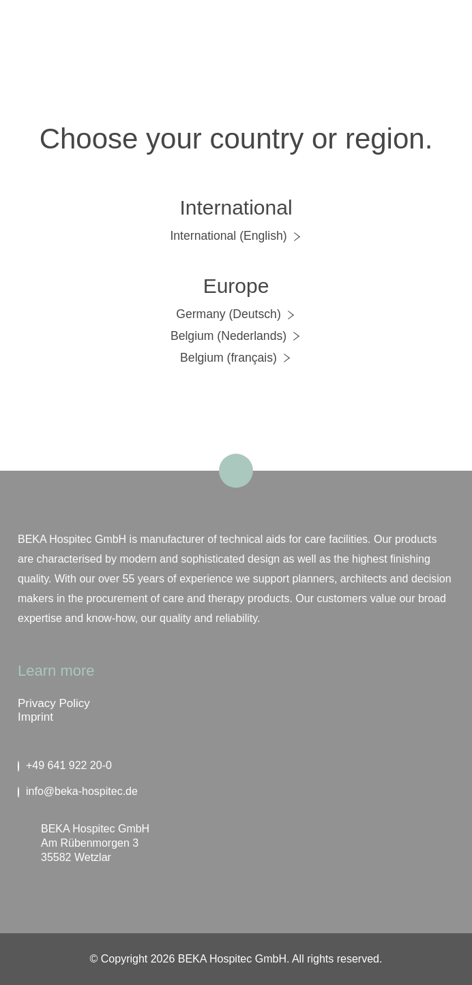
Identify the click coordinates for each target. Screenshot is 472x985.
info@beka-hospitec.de (78, 791)
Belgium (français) (236, 357)
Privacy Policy (54, 703)
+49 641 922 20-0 (65, 766)
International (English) (235, 236)
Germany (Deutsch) (236, 314)
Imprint (35, 716)
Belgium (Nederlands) (236, 336)
